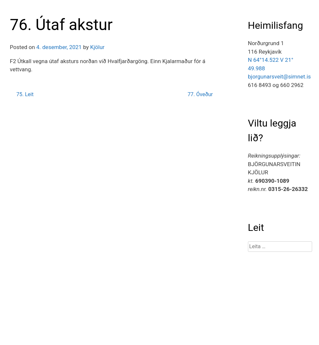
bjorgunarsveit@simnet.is (279, 76)
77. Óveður (200, 94)
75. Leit (24, 94)
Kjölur (97, 47)
